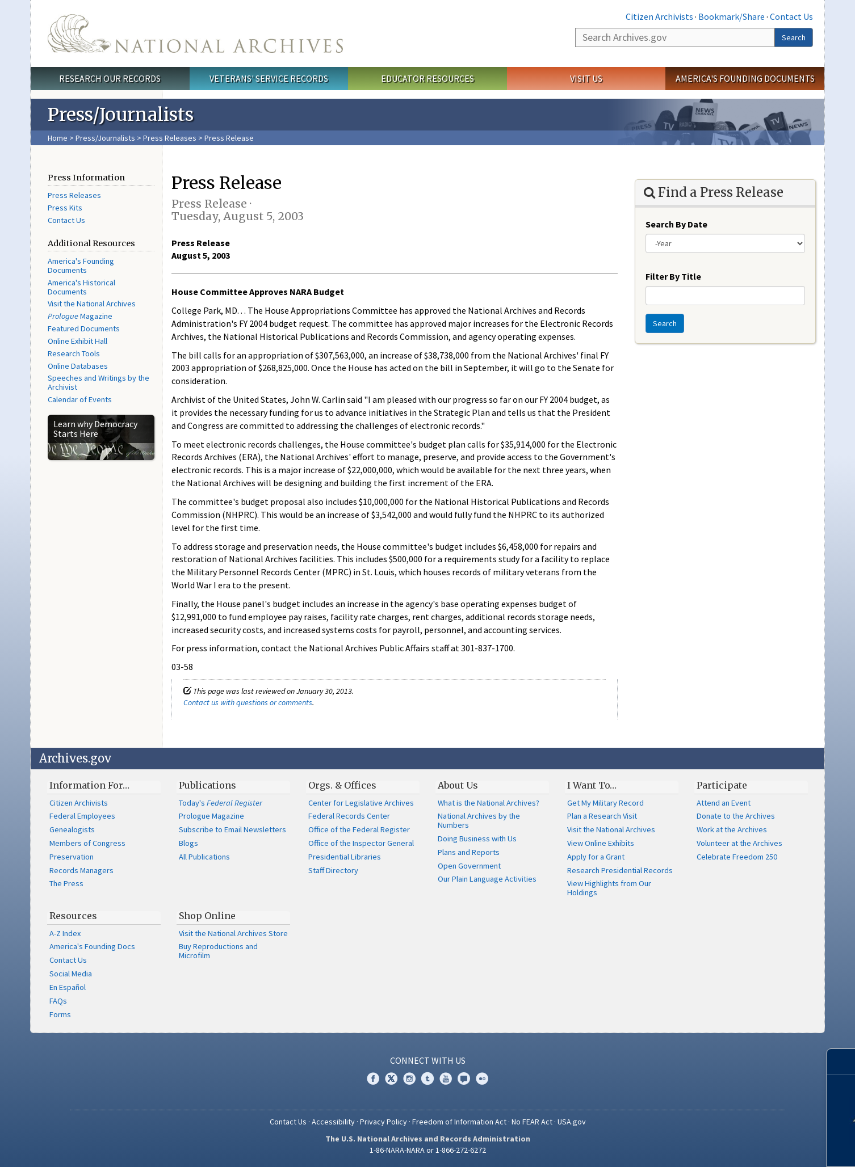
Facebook (373, 1078)
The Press (66, 883)
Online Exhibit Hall (77, 341)
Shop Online (207, 915)
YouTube (445, 1078)
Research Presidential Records (620, 870)
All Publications (204, 857)
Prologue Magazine (211, 816)
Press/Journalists (105, 138)
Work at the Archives (732, 829)
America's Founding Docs (92, 946)
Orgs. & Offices (342, 785)
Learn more (762, 1146)
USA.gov (572, 1122)
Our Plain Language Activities (487, 879)
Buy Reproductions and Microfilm (218, 950)
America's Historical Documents (81, 287)
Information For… (89, 785)
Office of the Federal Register (359, 829)
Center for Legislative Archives (361, 803)
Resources (73, 915)
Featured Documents (84, 328)
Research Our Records (110, 78)
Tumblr (427, 1078)
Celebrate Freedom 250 (737, 857)
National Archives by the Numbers (479, 820)
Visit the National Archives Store (233, 933)
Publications (207, 785)
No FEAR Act (532, 1122)
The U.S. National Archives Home (195, 33)
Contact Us (791, 16)
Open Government (469, 866)
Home (58, 138)
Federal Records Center (349, 816)
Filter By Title (673, 276)
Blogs (188, 843)
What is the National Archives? (488, 803)
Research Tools (74, 353)
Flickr (482, 1078)
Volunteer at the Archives (739, 843)
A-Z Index (65, 933)
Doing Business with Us (477, 838)
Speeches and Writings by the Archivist (98, 382)
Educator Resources (427, 78)
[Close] (842, 1062)
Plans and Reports (469, 852)
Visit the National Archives (92, 303)
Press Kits (65, 208)
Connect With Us (428, 1060)
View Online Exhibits (600, 843)
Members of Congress (87, 843)
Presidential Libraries (344, 857)
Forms (60, 1014)
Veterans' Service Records (268, 78)
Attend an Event (724, 803)
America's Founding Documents (745, 78)
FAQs (58, 1001)
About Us (458, 785)
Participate (722, 785)
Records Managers (81, 870)
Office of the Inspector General (361, 843)
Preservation (71, 857)
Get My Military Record (605, 803)
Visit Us (586, 78)
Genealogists (72, 829)
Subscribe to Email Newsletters (232, 829)
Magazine (80, 316)
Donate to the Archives (736, 816)
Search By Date (676, 224)
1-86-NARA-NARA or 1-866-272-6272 (428, 1150)
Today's (220, 803)
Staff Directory (333, 870)
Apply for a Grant (596, 857)
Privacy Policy (383, 1122)
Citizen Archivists (659, 16)
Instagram (409, 1078)
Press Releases (169, 138)
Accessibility (333, 1122)
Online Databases (78, 366)
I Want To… (592, 785)
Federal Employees (82, 816)
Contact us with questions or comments (247, 702)
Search (794, 37)
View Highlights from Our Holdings (609, 888)
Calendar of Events (80, 399)
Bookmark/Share (731, 16)
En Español (67, 987)
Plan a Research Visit (602, 816)
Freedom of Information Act (459, 1122)
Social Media (70, 973)
